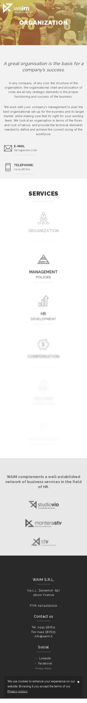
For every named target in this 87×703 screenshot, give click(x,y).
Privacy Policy (43, 672)
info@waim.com (25, 150)
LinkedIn (45, 662)
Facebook (45, 667)
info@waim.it (43, 640)
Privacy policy (17, 691)
